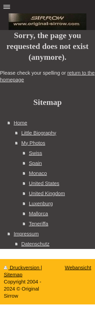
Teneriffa (38, 223)
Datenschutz (35, 244)
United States (44, 183)
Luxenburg (41, 203)
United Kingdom (47, 193)
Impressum (26, 234)
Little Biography (38, 133)
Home (20, 123)
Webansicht (78, 267)
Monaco (38, 173)
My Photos (33, 143)
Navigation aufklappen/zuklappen (47, 6)
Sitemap (13, 274)
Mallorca (38, 213)
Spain (35, 163)
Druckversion (22, 267)
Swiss (35, 153)
